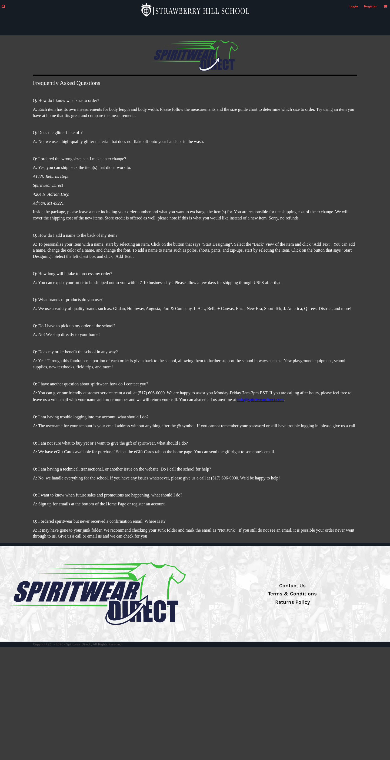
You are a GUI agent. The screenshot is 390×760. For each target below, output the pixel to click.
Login (353, 6)
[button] (3, 6)
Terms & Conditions (292, 594)
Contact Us (292, 586)
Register (370, 6)
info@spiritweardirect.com (260, 399)
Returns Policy (292, 602)
